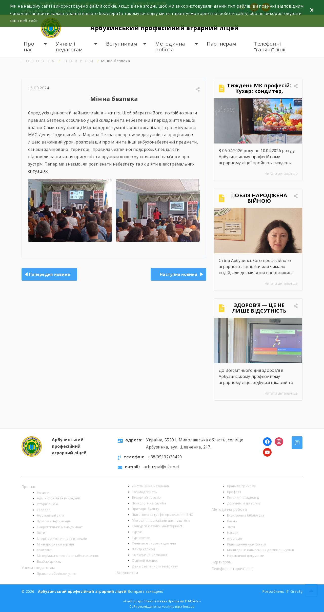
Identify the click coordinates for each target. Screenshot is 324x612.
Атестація (234, 538)
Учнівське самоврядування (154, 543)
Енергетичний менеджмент (60, 527)
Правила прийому (241, 486)
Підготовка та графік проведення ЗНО (162, 515)
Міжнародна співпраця (55, 544)
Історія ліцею (47, 504)
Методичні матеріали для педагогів (161, 520)
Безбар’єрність (49, 561)
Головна (39, 60)
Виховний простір (146, 497)
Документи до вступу (244, 503)
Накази (232, 533)
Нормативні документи (246, 556)
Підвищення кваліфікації (246, 544)
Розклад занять (144, 492)
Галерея (44, 510)
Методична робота (170, 47)
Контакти (44, 550)
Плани (232, 521)
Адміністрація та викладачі (58, 498)
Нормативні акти (50, 515)
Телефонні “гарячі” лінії (270, 47)
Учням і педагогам (69, 47)
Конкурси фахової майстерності (157, 526)
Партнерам (221, 44)
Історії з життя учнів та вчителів (62, 538)
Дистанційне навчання (150, 486)
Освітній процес (145, 560)
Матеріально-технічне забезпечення (67, 556)
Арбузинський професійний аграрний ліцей (165, 28)
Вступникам (121, 44)
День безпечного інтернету (155, 566)
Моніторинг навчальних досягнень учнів (260, 550)
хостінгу (168, 606)
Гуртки (137, 532)
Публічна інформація (54, 521)
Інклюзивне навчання (149, 555)
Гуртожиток (141, 538)
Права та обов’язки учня (56, 574)
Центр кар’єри (143, 549)
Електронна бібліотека (245, 515)
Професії (234, 492)
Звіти (41, 533)
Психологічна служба (149, 503)
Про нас (29, 47)
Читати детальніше (281, 173)
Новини (79, 60)
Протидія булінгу (145, 509)
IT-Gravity (294, 591)
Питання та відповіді (243, 497)
